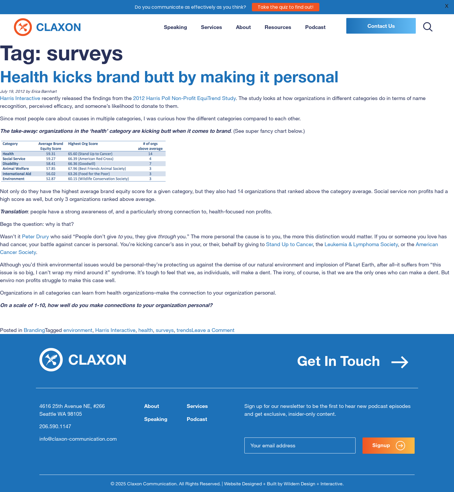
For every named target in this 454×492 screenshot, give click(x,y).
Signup (388, 445)
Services (211, 27)
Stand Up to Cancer (289, 244)
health (145, 330)
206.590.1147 (55, 426)
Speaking (175, 27)
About (243, 27)
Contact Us (381, 26)
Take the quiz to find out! (286, 6)
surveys (165, 330)
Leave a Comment (213, 330)
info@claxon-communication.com (78, 438)
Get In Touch (353, 360)
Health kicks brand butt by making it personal (169, 76)
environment (77, 330)
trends (184, 330)
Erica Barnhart (43, 91)
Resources (278, 27)
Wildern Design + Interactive (313, 483)
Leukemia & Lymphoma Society (361, 244)
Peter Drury (35, 236)
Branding (34, 330)
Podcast (315, 27)
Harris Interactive (20, 98)
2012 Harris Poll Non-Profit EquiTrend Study (184, 98)
